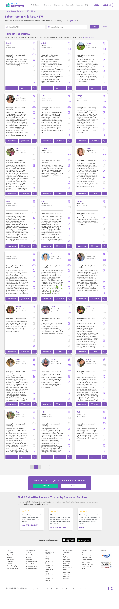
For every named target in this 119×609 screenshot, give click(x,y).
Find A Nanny (47, 5)
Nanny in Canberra (31, 566)
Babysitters (20, 11)
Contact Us (79, 5)
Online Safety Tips (12, 566)
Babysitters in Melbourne (49, 562)
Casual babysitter (87, 559)
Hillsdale (33, 11)
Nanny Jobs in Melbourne (67, 560)
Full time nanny (86, 555)
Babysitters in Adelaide (49, 579)
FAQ (86, 5)
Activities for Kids (12, 568)
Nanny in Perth (30, 564)
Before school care (86, 567)
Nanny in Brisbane (31, 561)
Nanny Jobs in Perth (67, 568)
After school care (87, 564)
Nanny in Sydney (31, 555)
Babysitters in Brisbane (49, 566)
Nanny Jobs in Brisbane (67, 564)
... (39, 467)
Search (13, 11)
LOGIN (73, 485)
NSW (27, 11)
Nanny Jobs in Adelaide (67, 577)
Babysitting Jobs (59, 5)
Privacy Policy (66, 589)
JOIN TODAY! (45, 485)
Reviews (39, 589)
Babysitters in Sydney (49, 557)
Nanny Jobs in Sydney (67, 556)
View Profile (12, 88)
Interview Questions (10, 562)
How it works (70, 5)
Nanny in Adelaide (31, 568)
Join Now (107, 5)
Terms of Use (55, 589)
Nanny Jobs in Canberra (67, 573)
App (33, 589)
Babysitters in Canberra (49, 575)
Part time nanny (86, 557)
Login (96, 5)
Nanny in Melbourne (29, 558)
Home (8, 11)
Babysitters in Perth (49, 570)
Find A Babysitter (36, 5)
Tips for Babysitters (10, 558)
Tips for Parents (12, 555)
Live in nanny (86, 562)
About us (75, 589)
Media (47, 589)
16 (43, 467)
